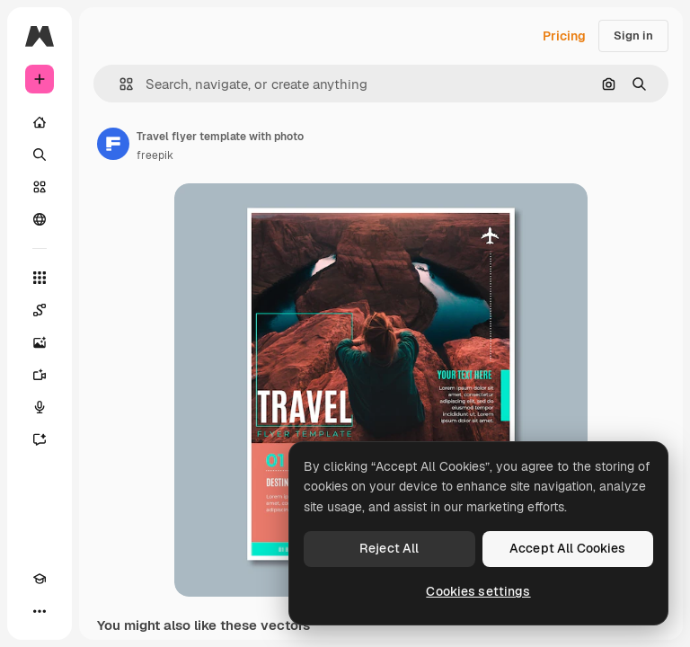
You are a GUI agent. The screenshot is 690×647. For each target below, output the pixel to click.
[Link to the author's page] (113, 144)
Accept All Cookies (567, 548)
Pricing (564, 36)
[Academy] (39, 578)
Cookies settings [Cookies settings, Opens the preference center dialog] (478, 591)
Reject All (389, 548)
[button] (119, 84)
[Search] (39, 154)
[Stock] (39, 187)
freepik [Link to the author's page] (155, 155)
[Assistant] (39, 439)
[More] (39, 611)
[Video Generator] (39, 374)
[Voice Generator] (39, 407)
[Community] (39, 219)
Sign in (633, 35)
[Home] (39, 122)
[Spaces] (39, 310)
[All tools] (39, 277)
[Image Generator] (39, 342)
